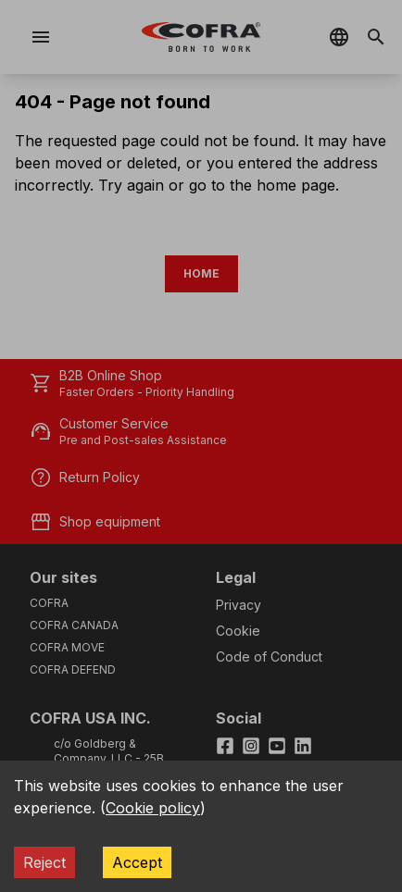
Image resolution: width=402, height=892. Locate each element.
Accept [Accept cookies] (137, 862)
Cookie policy (153, 808)
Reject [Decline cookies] (44, 862)
